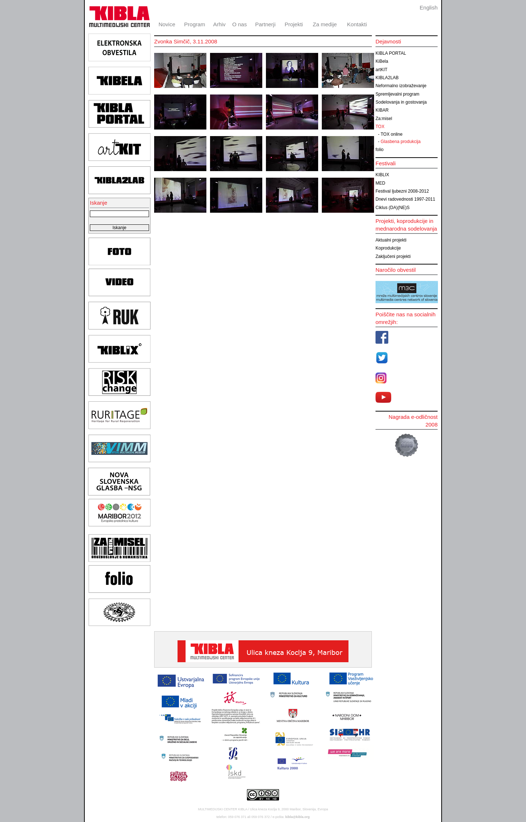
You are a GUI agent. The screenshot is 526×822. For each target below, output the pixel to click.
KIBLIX (382, 174)
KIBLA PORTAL (391, 53)
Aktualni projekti (391, 240)
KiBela (382, 61)
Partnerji (265, 24)
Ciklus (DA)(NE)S (392, 207)
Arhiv (219, 24)
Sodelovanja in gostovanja (401, 102)
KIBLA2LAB (387, 77)
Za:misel (384, 118)
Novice (167, 24)
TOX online (392, 134)
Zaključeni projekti (393, 256)
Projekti (294, 24)
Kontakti (357, 24)
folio (380, 149)
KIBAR (382, 110)
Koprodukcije (388, 248)
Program (194, 24)
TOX (380, 126)
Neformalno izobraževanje (401, 85)
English (429, 7)
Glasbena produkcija (400, 141)
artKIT (382, 69)
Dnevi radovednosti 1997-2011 (405, 199)
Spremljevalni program (397, 94)
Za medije (325, 24)
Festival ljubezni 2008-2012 (402, 191)
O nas (239, 24)
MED (380, 183)
